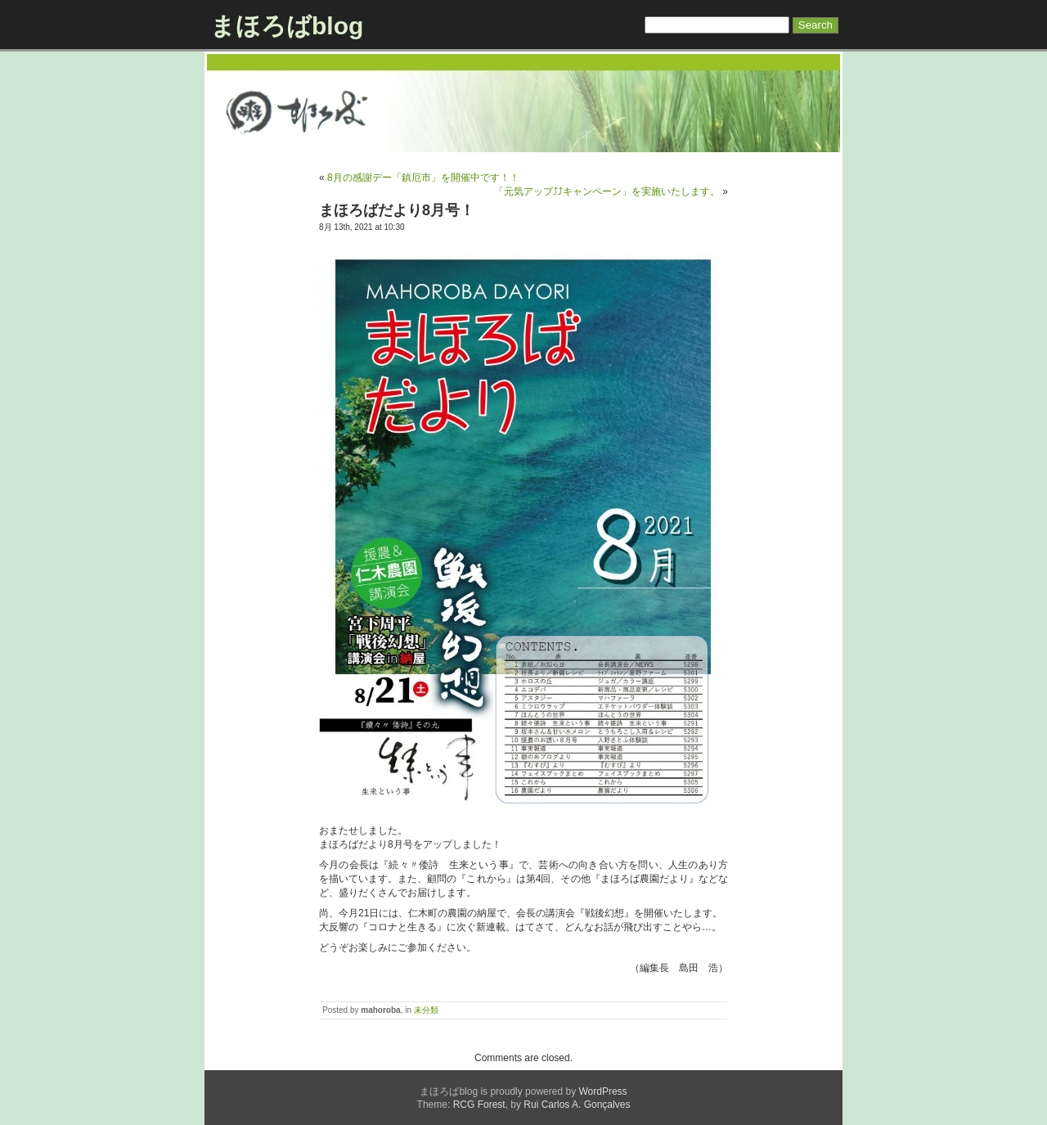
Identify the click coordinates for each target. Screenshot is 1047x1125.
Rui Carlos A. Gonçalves (577, 1104)
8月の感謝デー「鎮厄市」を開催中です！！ (423, 177)
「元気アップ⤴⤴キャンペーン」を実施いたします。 (607, 191)
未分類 (426, 1010)
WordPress (602, 1091)
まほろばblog (286, 25)
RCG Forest (479, 1104)
